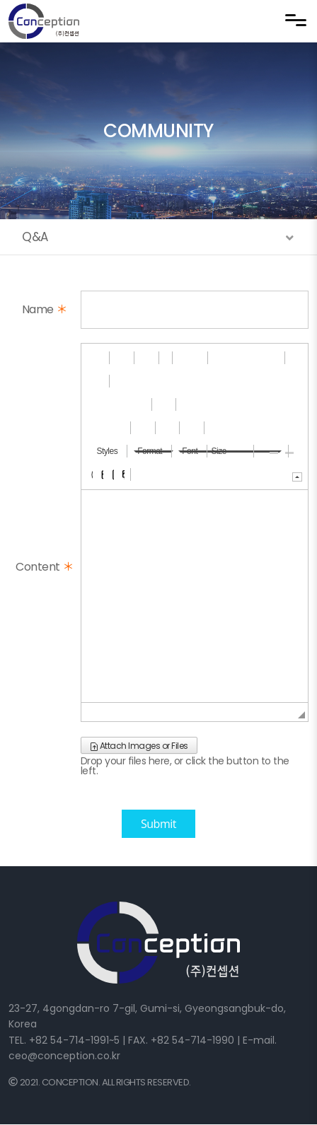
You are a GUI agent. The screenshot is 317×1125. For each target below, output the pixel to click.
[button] (92, 358)
